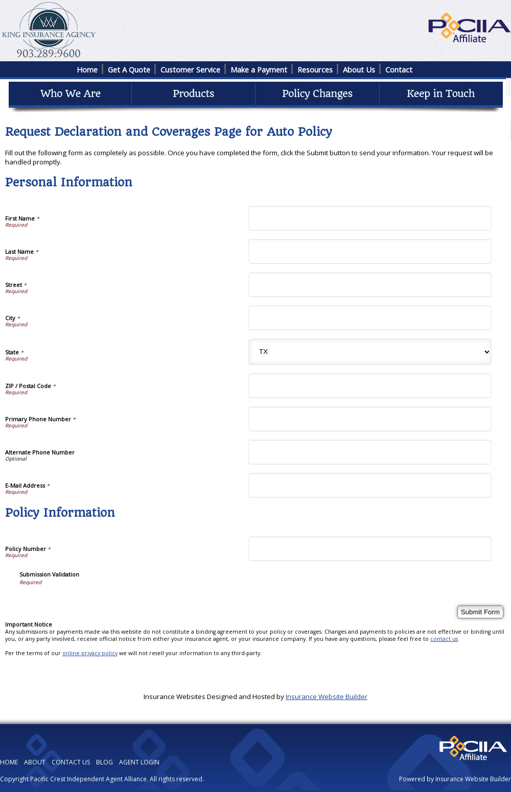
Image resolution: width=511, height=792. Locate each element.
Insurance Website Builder (326, 696)
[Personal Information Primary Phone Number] (370, 418)
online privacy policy (90, 653)
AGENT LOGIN (139, 762)
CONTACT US (71, 762)
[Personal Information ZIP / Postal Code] (370, 385)
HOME (9, 762)
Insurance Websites (174, 696)
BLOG (104, 762)
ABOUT (34, 762)
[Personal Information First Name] (370, 218)
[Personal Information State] (370, 352)
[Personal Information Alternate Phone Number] (370, 452)
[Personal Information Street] (370, 284)
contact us (444, 638)
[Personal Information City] (370, 317)
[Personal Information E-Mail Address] (370, 485)
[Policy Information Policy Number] (370, 548)
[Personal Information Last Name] (370, 251)
